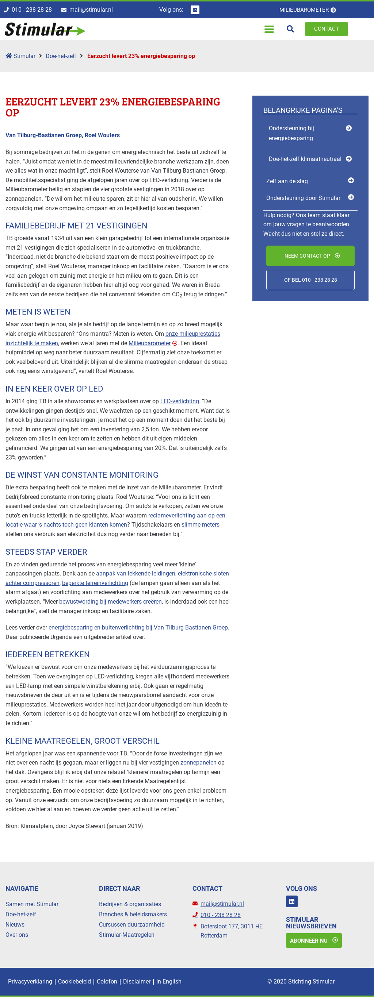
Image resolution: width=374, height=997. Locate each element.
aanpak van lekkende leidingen (135, 573)
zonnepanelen (198, 762)
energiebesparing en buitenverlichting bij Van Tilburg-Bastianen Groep (138, 627)
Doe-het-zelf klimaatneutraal (305, 159)
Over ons (16, 935)
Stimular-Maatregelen (126, 935)
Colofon (107, 981)
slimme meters (201, 524)
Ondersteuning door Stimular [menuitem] (303, 198)
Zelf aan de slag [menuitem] (287, 181)
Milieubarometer (150, 343)
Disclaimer (136, 981)
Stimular (20, 56)
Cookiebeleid (74, 981)
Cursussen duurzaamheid (132, 924)
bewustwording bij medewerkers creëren (110, 601)
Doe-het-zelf (61, 56)
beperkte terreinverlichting (95, 583)
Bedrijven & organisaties (130, 904)
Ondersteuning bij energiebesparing (291, 133)
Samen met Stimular (31, 904)
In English (169, 981)
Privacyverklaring (30, 981)
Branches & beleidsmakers (133, 914)
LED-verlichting (179, 401)
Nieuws (14, 924)
